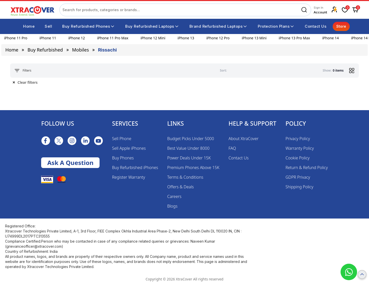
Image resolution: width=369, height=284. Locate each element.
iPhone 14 (330, 38)
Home (11, 50)
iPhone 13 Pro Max (294, 38)
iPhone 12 (76, 38)
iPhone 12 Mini (152, 38)
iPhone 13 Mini (254, 38)
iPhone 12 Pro (218, 38)
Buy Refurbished (45, 50)
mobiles (80, 50)
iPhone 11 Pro (15, 38)
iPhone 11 (48, 38)
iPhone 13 (186, 38)
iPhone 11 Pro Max (112, 38)
